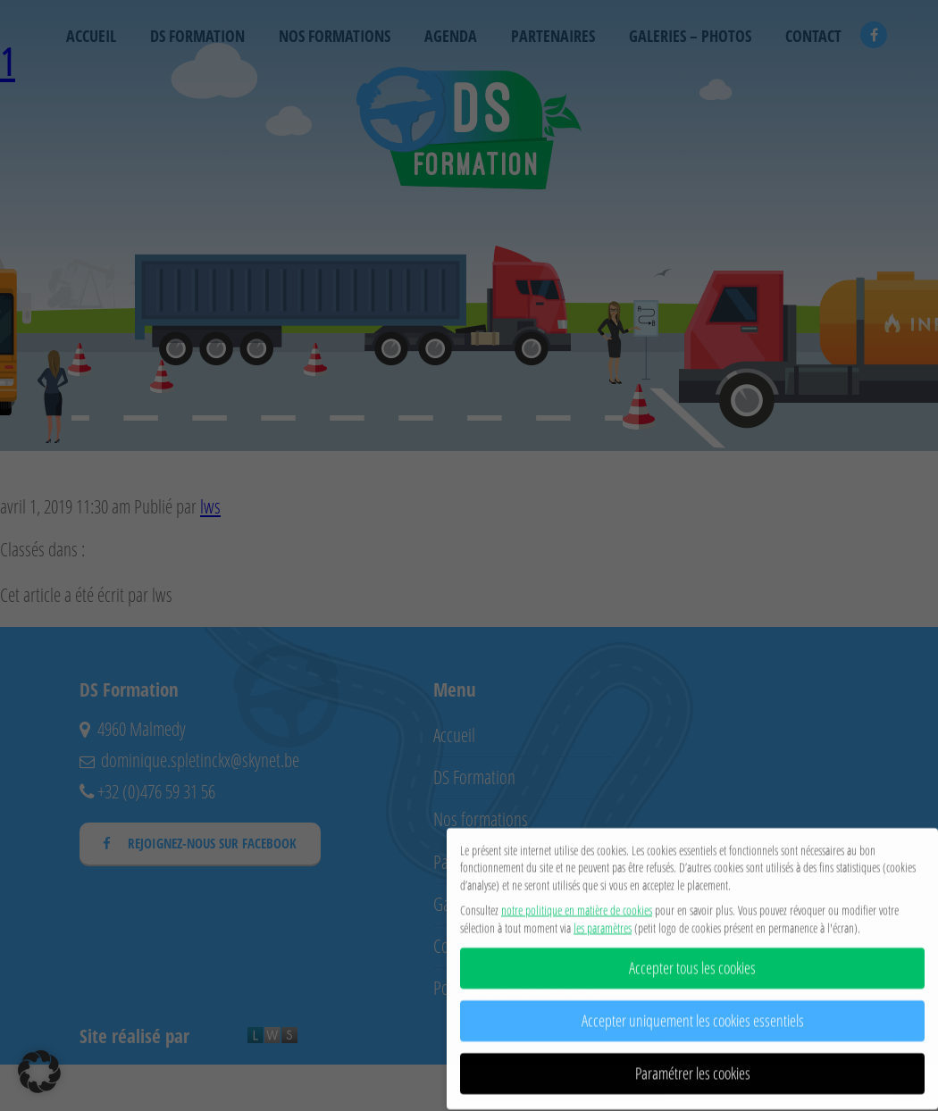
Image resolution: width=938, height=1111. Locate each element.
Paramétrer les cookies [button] (692, 1068)
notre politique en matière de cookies (576, 904)
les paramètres (603, 922)
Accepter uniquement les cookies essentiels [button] (693, 1015)
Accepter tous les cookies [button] (692, 962)
